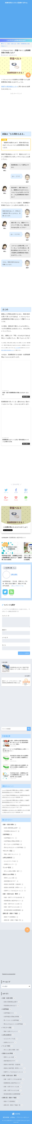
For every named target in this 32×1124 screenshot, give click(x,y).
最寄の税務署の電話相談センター (7, 350)
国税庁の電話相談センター (9, 86)
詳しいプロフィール (17, 585)
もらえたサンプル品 (11, 861)
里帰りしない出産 (10, 878)
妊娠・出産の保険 (9, 825)
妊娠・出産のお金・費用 (11, 894)
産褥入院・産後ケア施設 (11, 914)
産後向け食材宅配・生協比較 (13, 884)
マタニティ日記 (9, 851)
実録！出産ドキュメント (12, 854)
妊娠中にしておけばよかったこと (15, 891)
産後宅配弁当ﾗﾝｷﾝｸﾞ (11, 881)
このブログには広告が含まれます (16, 40)
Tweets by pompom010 (8, 974)
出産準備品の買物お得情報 (13, 841)
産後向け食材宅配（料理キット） (15, 888)
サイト (4, 645)
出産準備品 (7, 835)
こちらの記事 (17, 347)
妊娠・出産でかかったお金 (13, 904)
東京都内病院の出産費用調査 (13, 910)
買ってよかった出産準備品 (13, 844)
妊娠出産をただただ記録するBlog (16, 2)
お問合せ (12, 1117)
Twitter (5, 595)
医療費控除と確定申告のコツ (17, 537)
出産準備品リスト (10, 838)
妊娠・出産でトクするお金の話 (14, 897)
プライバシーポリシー (22, 1117)
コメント (5, 615)
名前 (4, 630)
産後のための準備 (9, 874)
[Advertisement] (16, 22)
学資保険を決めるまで (12, 831)
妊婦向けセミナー (10, 864)
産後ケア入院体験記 (11, 917)
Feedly (11, 595)
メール (5, 637)
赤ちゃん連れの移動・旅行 (13, 871)
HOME (16, 1114)
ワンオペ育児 (8, 868)
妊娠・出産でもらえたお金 (13, 907)
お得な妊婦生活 (9, 858)
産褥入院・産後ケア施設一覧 (13, 920)
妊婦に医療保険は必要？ (12, 828)
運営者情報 (6, 1117)
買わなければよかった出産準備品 (15, 848)
